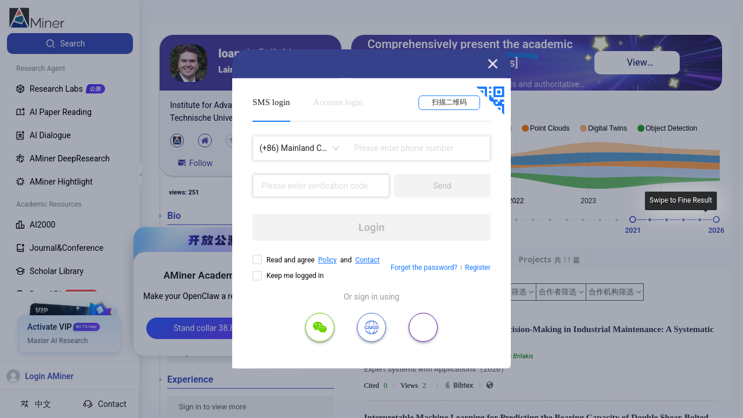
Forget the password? (424, 268)
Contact (367, 260)
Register (477, 268)
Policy (327, 260)
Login (371, 227)
